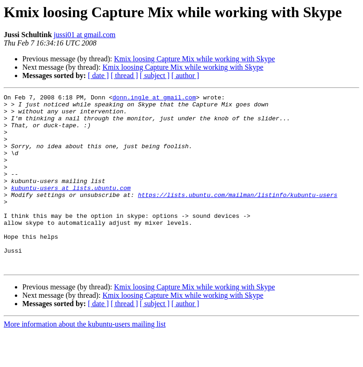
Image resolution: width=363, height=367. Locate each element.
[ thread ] (124, 75)
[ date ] (98, 75)
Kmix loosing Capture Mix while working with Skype (194, 59)
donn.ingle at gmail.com (154, 98)
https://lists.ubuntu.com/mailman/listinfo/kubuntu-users (237, 215)
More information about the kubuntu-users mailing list (84, 359)
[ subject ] (155, 75)
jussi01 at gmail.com (85, 35)
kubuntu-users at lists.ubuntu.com (71, 207)
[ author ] (185, 75)
